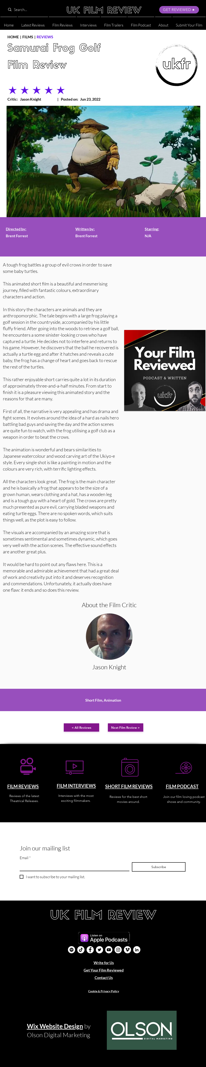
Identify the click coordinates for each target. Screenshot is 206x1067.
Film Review (37, 65)
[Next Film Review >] (125, 727)
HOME (13, 37)
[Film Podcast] (71, 949)
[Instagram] (118, 949)
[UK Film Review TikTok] (80, 949)
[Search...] (32, 9)
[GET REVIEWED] (179, 9)
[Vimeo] (127, 949)
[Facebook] (90, 949)
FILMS (27, 37)
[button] (163, 23)
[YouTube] (108, 949)
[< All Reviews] (81, 727)
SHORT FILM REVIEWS (129, 786)
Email (25, 857)
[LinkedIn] (136, 949)
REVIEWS (45, 37)
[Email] (73, 866)
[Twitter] (99, 949)
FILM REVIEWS (23, 786)
